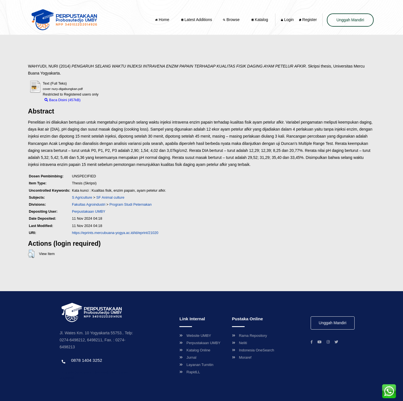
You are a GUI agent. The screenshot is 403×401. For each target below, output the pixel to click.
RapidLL (189, 372)
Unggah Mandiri (350, 20)
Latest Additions (196, 19)
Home (162, 19)
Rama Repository (249, 335)
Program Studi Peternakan (130, 204)
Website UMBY (195, 335)
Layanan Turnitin (196, 365)
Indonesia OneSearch (253, 350)
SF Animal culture (110, 197)
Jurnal (187, 357)
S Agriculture (82, 197)
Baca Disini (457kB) (62, 100)
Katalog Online (194, 350)
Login (287, 19)
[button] (31, 254)
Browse (231, 19)
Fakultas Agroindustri (89, 204)
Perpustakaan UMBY (199, 343)
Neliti (239, 343)
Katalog (260, 19)
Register (308, 19)
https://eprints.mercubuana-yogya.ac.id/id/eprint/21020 (115, 233)
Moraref (242, 357)
